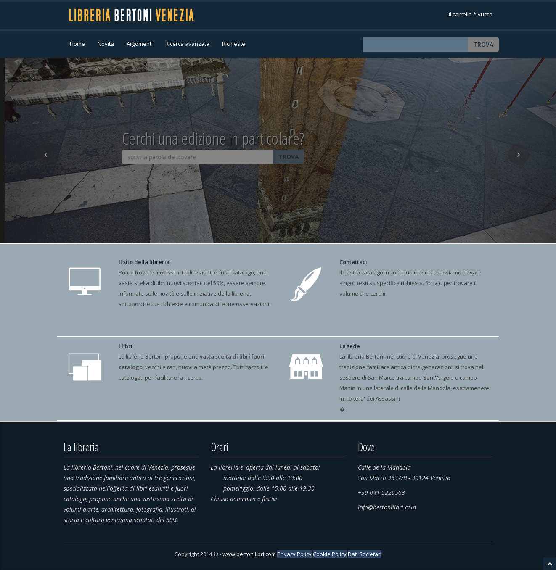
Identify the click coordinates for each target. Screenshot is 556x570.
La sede (349, 346)
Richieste (233, 44)
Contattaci (353, 262)
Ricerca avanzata (187, 44)
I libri (125, 346)
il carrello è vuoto (470, 14)
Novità (106, 44)
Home (77, 44)
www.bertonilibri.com (249, 554)
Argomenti (140, 44)
